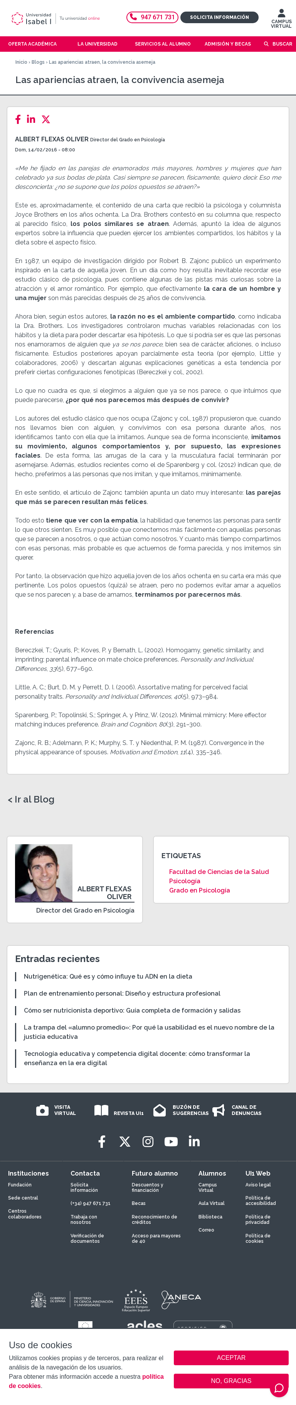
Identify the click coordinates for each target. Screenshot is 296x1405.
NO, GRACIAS (231, 1381)
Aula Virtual (211, 1203)
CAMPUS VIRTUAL (281, 20)
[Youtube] (171, 1142)
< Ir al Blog (31, 799)
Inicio (21, 62)
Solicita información (219, 17)
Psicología (184, 881)
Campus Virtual (207, 1187)
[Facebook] (20, 119)
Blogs (38, 62)
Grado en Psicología (199, 890)
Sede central (23, 1198)
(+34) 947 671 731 (91, 1203)
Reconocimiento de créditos (154, 1219)
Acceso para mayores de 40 (156, 1238)
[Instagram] (148, 1142)
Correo (206, 1230)
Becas (139, 1203)
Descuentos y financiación (147, 1187)
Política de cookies (258, 1238)
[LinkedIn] (33, 119)
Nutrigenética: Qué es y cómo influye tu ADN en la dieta (108, 976)
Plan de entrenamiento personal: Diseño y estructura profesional (122, 993)
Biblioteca (210, 1217)
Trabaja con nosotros (84, 1219)
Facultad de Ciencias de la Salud (219, 872)
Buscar (282, 44)
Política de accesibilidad (261, 1200)
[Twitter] (48, 119)
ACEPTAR (231, 1358)
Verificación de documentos (87, 1238)
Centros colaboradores (25, 1213)
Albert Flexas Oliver (52, 139)
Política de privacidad (258, 1219)
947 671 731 (152, 17)
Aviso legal (258, 1185)
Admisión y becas (228, 44)
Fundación (20, 1185)
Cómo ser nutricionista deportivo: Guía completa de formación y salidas (132, 1010)
